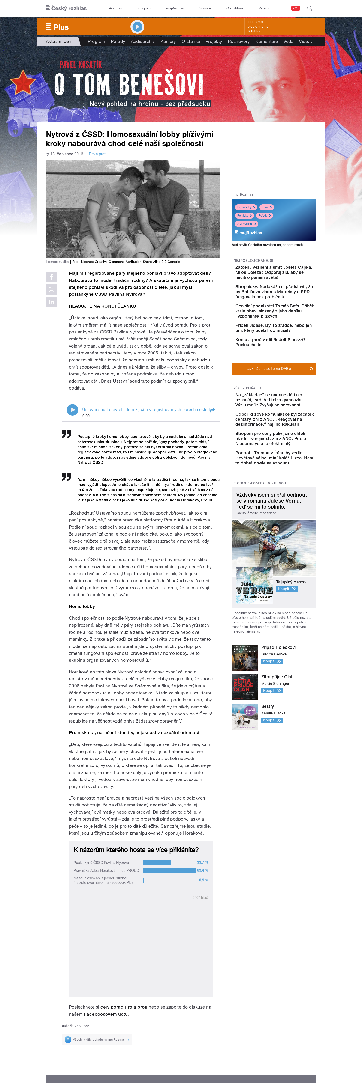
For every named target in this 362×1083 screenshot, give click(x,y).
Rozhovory (239, 41)
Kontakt (187, 1033)
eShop (60, 1026)
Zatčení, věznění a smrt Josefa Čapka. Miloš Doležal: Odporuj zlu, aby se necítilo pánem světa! (286, 275)
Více (305, 41)
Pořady (118, 41)
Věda (289, 41)
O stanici (191, 41)
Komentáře (266, 41)
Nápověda (190, 1013)
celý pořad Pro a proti (124, 917)
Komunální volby (69, 1013)
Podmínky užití (279, 1059)
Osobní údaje (254, 1059)
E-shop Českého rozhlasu (260, 547)
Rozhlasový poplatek (199, 1040)
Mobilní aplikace (132, 1026)
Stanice (205, 8)
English (301, 1059)
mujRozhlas (175, 8)
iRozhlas (115, 8)
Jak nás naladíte (194, 1006)
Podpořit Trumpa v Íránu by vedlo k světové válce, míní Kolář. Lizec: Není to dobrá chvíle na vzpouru (286, 519)
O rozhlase (234, 8)
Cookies (232, 1059)
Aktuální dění (59, 41)
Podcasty (126, 1020)
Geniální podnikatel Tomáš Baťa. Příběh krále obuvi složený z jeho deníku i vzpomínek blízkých (287, 324)
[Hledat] (310, 8)
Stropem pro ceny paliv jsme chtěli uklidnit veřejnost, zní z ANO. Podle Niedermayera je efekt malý (288, 492)
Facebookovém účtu (106, 924)
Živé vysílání (246, 224)
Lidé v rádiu (191, 1020)
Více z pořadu (247, 416)
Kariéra (187, 1026)
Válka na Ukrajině (69, 1006)
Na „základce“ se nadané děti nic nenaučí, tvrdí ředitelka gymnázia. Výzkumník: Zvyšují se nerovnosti (286, 433)
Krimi (267, 207)
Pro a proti (97, 154)
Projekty (213, 41)
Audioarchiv (258, 26)
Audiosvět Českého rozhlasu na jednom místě (267, 245)
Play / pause (72, 410)
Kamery (254, 31)
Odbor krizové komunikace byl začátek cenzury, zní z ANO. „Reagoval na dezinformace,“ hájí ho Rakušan (288, 462)
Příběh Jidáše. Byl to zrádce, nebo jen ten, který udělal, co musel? (288, 345)
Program (144, 8)
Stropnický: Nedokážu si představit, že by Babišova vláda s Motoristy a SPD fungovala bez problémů (287, 299)
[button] (212, 410)
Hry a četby (246, 207)
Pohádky (244, 215)
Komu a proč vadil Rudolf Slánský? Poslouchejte (286, 364)
